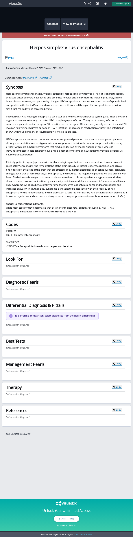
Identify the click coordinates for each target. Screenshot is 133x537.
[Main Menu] (3, 3)
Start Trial (66, 518)
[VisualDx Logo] (16, 3)
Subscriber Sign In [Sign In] (121, 3)
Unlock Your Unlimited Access (66, 510)
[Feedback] (106, 3)
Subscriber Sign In (66, 525)
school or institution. (83, 534)
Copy (118, 86)
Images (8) (122, 57)
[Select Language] (98, 3)
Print (9, 58)
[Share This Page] (90, 3)
